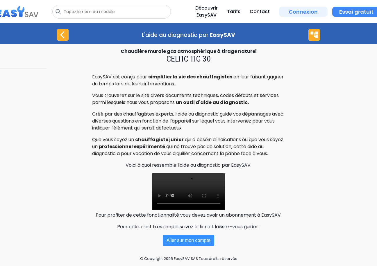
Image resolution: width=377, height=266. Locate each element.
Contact (260, 11)
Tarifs (233, 11)
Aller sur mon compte (188, 240)
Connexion (303, 11)
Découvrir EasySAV (206, 11)
